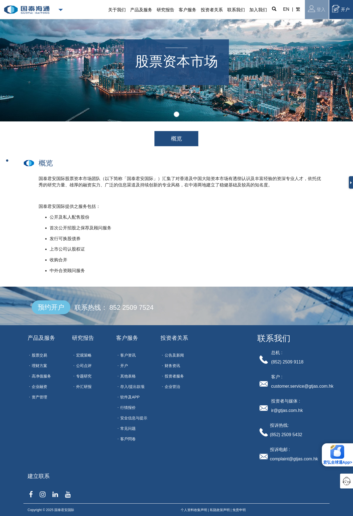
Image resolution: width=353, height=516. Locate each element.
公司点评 (84, 365)
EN (286, 9)
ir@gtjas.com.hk (287, 410)
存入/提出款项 (132, 386)
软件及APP (130, 397)
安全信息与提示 (133, 418)
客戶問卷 (128, 439)
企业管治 (172, 386)
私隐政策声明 (220, 510)
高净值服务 (41, 376)
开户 (341, 8)
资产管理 (39, 397)
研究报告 (83, 338)
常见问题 (128, 428)
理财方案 (39, 365)
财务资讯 (172, 365)
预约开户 (51, 307)
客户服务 (127, 338)
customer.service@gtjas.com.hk (302, 386)
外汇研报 (84, 386)
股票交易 (39, 355)
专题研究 (84, 376)
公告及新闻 (174, 355)
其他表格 (128, 376)
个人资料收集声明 (194, 510)
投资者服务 (174, 376)
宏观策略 (84, 355)
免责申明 (239, 510)
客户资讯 (128, 355)
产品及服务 (41, 338)
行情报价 (128, 407)
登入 (316, 8)
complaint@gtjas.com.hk (294, 459)
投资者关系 (174, 338)
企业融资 (39, 386)
